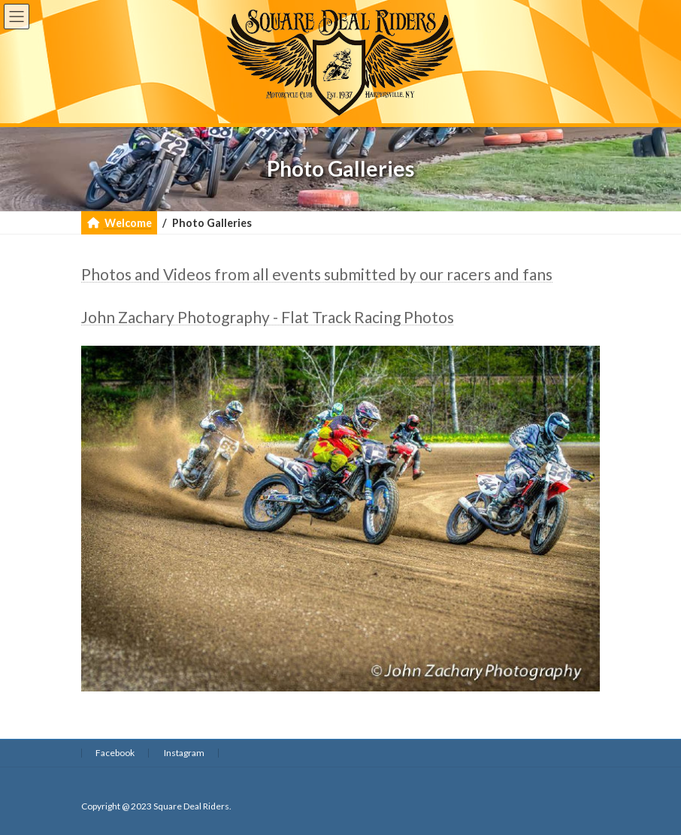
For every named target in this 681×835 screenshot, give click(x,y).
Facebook (115, 752)
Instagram (184, 752)
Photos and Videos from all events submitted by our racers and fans (316, 274)
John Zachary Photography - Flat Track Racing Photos (267, 316)
